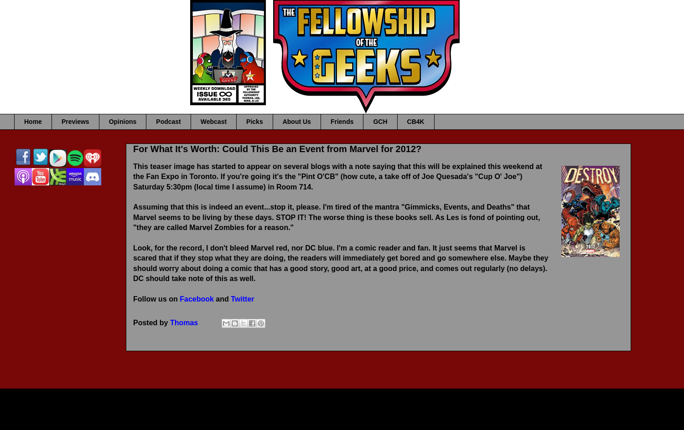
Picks (254, 121)
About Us (297, 121)
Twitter (242, 299)
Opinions (123, 121)
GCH (380, 121)
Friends (342, 121)
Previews (75, 121)
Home (33, 121)
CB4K (416, 121)
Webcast (214, 121)
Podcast (168, 121)
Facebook (197, 299)
